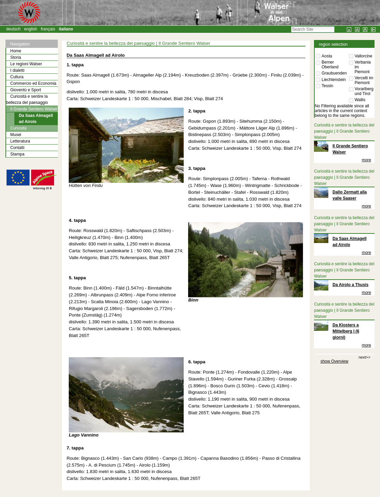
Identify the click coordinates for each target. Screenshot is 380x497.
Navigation (20, 44)
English (30, 29)
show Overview (334, 361)
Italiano (66, 29)
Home (15, 51)
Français (48, 29)
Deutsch (13, 29)
